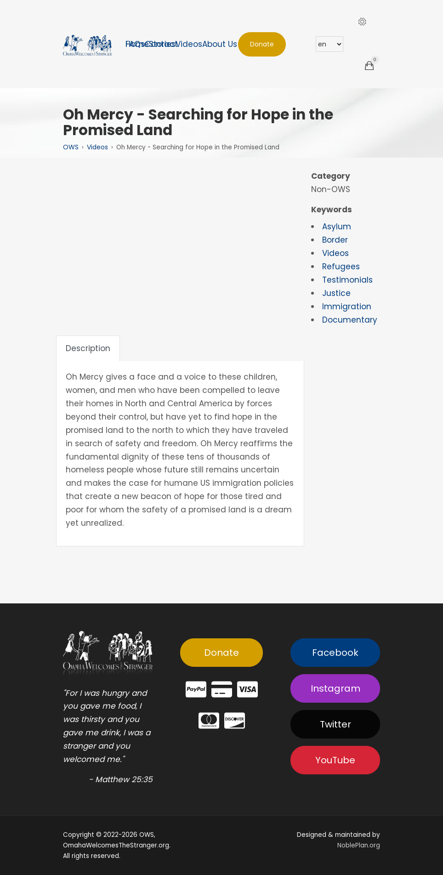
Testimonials (347, 279)
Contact (161, 44)
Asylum (336, 226)
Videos (189, 44)
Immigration (346, 306)
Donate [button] (262, 44)
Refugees (341, 266)
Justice (336, 293)
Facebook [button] (335, 652)
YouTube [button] (335, 760)
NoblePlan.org (358, 845)
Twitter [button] (335, 724)
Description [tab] (88, 348)
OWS (71, 147)
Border (335, 239)
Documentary (349, 319)
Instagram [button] (335, 688)
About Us (219, 44)
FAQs (135, 44)
